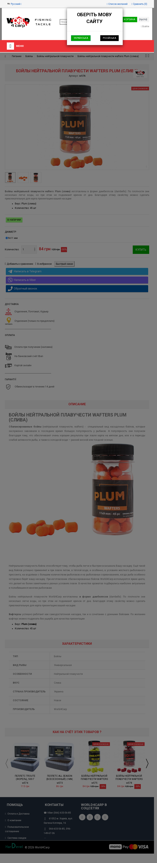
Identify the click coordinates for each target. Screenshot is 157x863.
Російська (109, 38)
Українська (81, 38)
